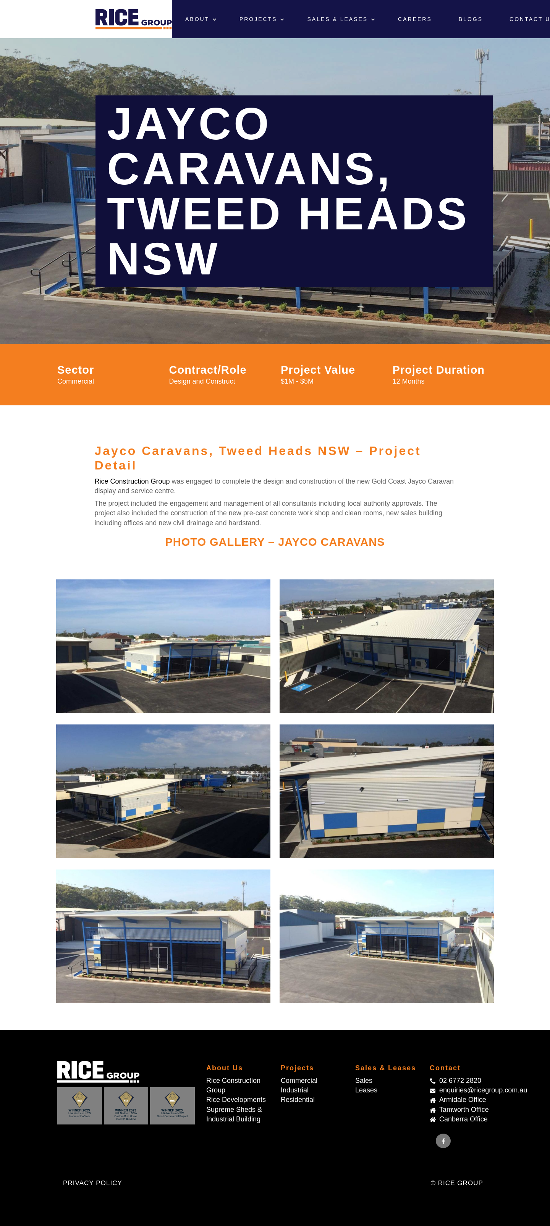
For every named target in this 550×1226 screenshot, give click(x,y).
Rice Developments (236, 1099)
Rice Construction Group (132, 481)
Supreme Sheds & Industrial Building (234, 1114)
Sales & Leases (338, 19)
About (198, 19)
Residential (298, 1099)
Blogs (471, 19)
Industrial (295, 1090)
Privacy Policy (92, 1183)
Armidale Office (462, 1099)
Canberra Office (463, 1119)
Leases (366, 1090)
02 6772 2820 (460, 1080)
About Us (224, 1068)
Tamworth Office (464, 1109)
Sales (363, 1080)
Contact (445, 1068)
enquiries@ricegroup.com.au (466, 1090)
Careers (415, 19)
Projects (259, 19)
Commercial (299, 1080)
